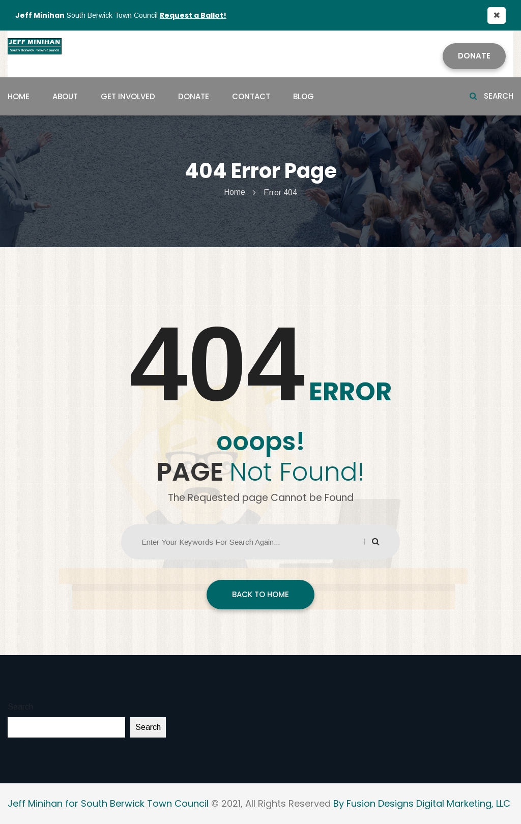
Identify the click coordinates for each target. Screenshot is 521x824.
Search (491, 96)
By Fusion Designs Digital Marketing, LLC (421, 803)
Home (19, 96)
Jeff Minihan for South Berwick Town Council (108, 803)
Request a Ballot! (193, 15)
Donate (474, 55)
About (65, 96)
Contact (251, 96)
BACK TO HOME (260, 594)
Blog (303, 96)
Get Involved (128, 96)
